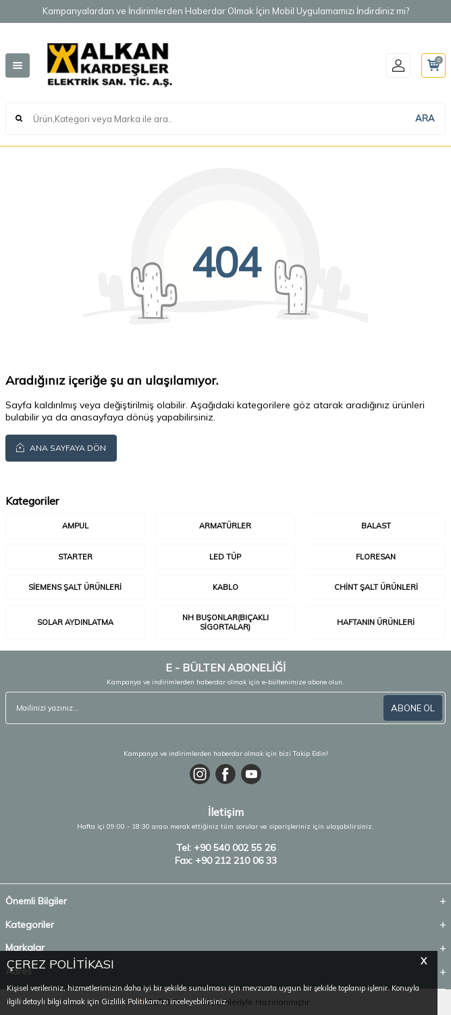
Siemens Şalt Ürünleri (75, 587)
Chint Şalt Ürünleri (376, 587)
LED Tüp (225, 556)
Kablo (225, 587)
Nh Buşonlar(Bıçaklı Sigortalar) (225, 622)
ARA (425, 118)
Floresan (376, 556)
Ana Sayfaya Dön (61, 447)
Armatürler (225, 525)
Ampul (75, 525)
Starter (75, 556)
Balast (376, 525)
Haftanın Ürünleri (376, 622)
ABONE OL (413, 708)
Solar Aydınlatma (75, 622)
